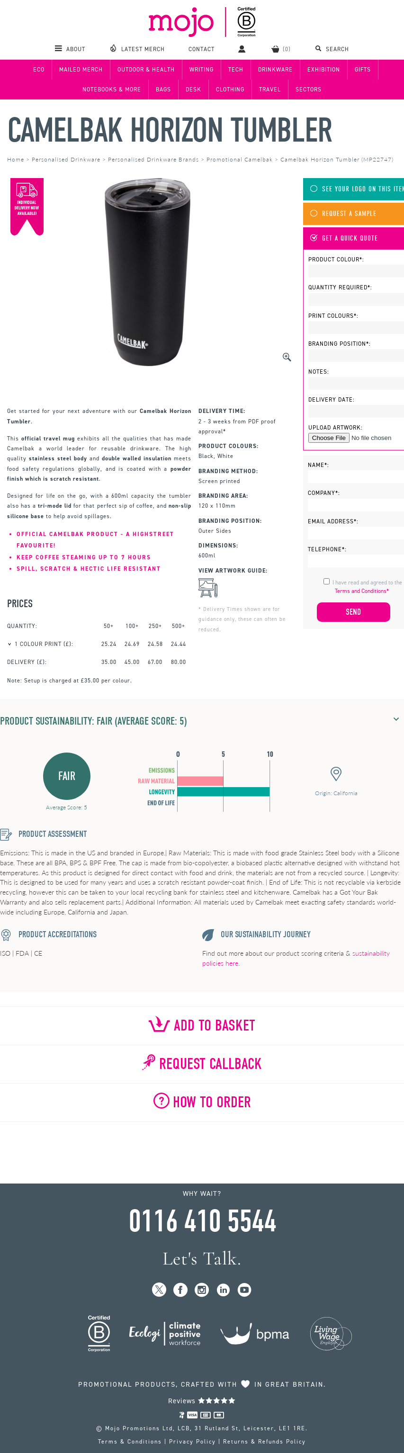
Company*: (324, 493)
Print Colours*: (333, 316)
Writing (201, 69)
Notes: (318, 372)
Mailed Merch (81, 69)
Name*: (318, 465)
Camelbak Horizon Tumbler (169, 130)
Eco (39, 69)
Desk (193, 89)
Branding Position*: (339, 344)
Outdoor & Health (146, 69)
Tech (235, 69)
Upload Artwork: (335, 427)
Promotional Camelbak (239, 159)
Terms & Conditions (130, 1441)
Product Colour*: (336, 259)
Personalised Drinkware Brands (153, 159)
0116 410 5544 (202, 1221)
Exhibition (323, 69)
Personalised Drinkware (66, 159)
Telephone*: (327, 549)
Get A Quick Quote (344, 238)
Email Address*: (333, 521)
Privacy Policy (192, 1441)
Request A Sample (343, 214)
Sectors (309, 89)
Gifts (363, 69)
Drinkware (275, 69)
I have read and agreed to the (367, 587)
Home (15, 159)
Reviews (202, 1401)
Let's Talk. (202, 1258)
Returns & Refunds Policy (264, 1441)
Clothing (230, 89)
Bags (163, 89)
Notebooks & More (111, 89)
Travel (270, 89)
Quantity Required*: (340, 287)
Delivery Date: (331, 400)
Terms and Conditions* (362, 591)
